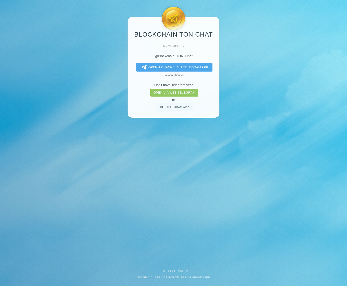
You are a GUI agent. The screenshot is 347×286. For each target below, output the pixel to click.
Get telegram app (174, 106)
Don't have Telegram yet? (173, 85)
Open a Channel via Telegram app (173, 67)
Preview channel (173, 74)
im (186, 271)
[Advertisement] (173, 190)
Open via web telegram (174, 92)
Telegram (175, 271)
